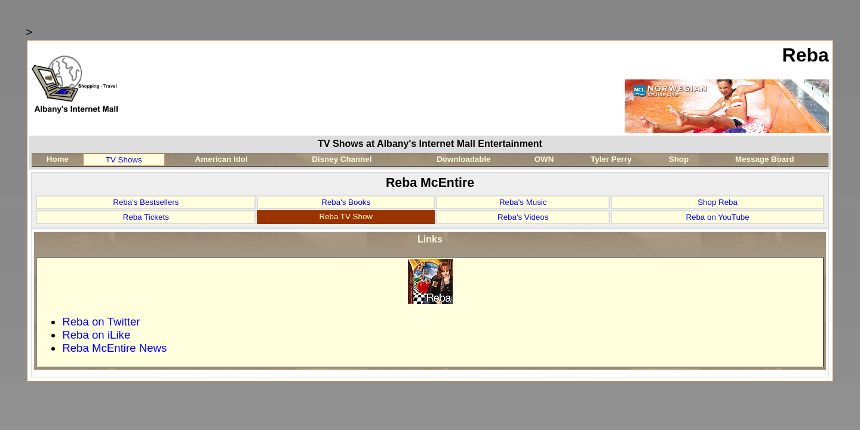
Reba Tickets (146, 217)
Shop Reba (718, 202)
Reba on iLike (96, 334)
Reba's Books (345, 202)
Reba (805, 55)
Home (58, 159)
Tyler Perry (611, 159)
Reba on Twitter (101, 321)
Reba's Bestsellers (146, 202)
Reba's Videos (522, 217)
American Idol (221, 159)
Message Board (764, 159)
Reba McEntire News (114, 348)
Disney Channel (341, 159)
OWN (544, 159)
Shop (679, 159)
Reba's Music (523, 202)
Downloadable (463, 159)
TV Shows (124, 159)
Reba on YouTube (717, 217)
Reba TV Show (346, 216)
